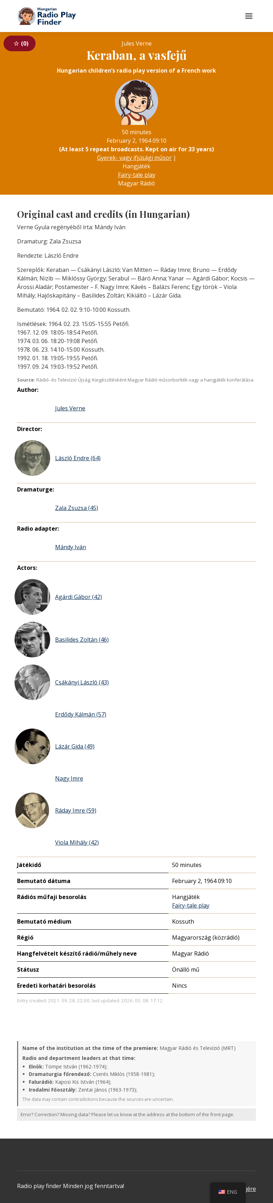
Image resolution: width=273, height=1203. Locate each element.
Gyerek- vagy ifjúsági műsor (134, 158)
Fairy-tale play (136, 175)
